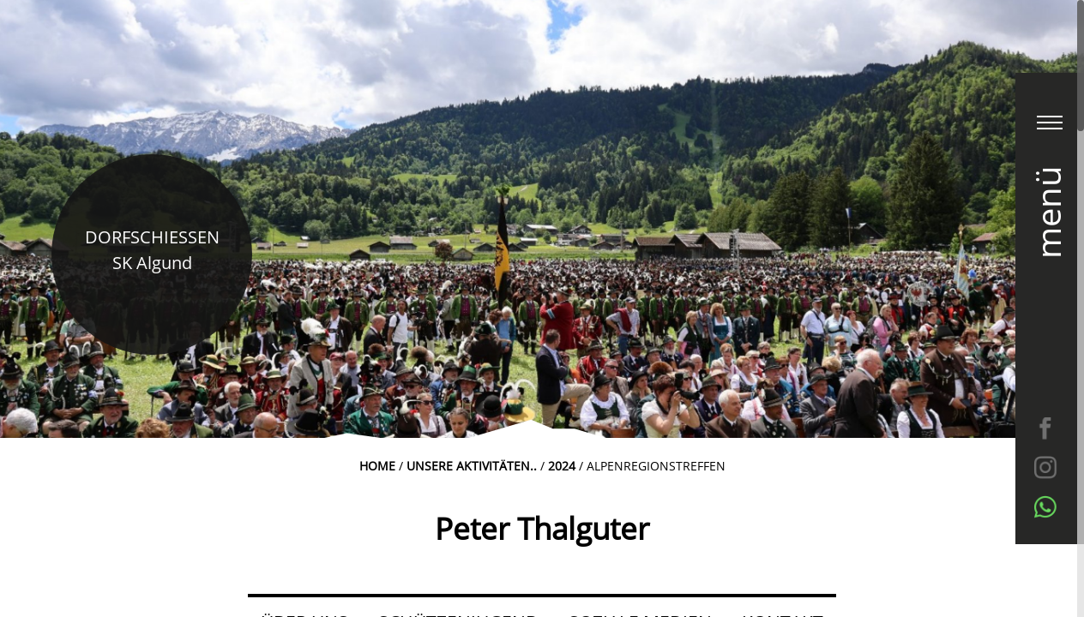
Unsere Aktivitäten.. (471, 466)
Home (377, 466)
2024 (561, 466)
